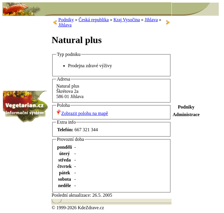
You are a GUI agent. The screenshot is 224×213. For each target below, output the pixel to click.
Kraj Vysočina (126, 19)
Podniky (66, 19)
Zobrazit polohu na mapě (84, 113)
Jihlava (151, 19)
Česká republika (93, 19)
